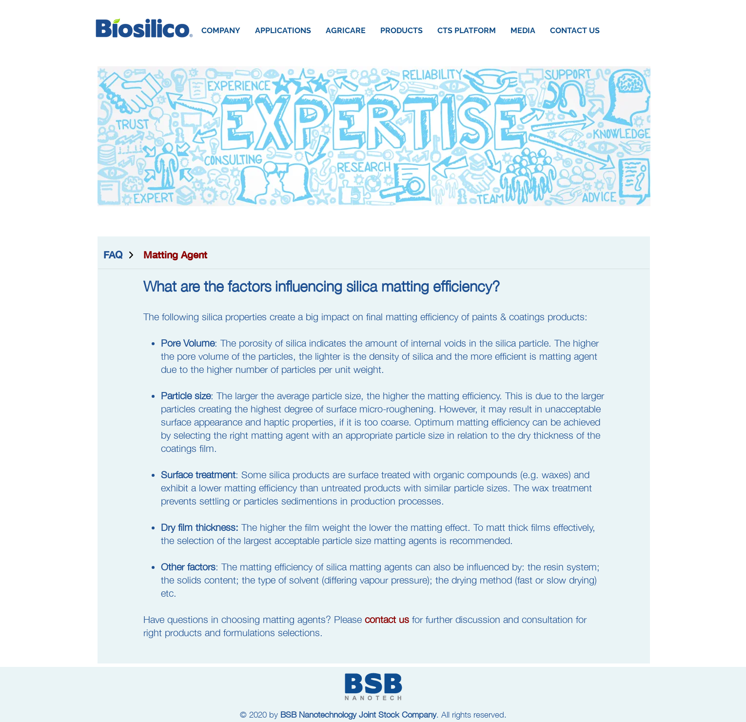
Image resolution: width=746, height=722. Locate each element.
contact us (387, 619)
